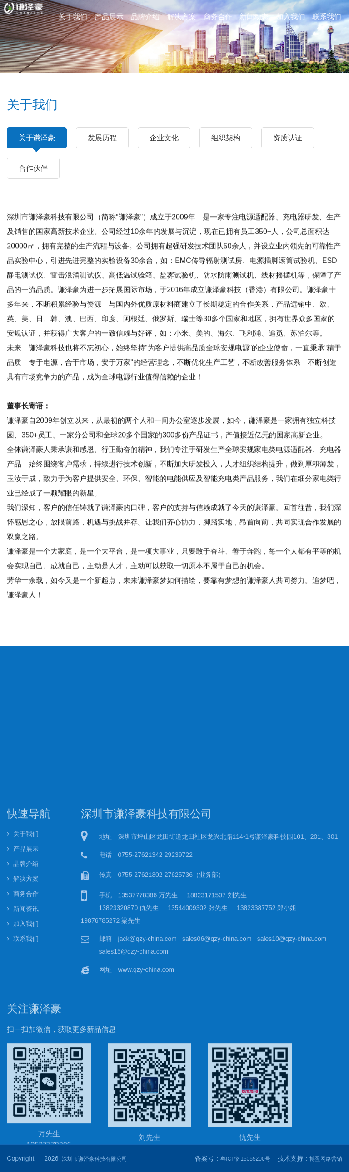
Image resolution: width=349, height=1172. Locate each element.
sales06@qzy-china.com (217, 1059)
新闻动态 (252, 16)
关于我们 (75, 16)
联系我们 (323, 16)
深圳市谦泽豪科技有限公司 (94, 1159)
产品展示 (111, 16)
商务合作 (217, 16)
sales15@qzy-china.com (134, 1072)
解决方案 (181, 16)
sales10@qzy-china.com (292, 1059)
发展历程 (102, 137)
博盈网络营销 (325, 1159)
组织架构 (225, 137)
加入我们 (288, 16)
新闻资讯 (23, 1030)
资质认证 (287, 137)
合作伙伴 (33, 168)
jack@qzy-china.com (147, 1059)
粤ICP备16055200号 (245, 1159)
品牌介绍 (146, 16)
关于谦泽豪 (37, 141)
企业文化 (164, 137)
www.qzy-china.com (146, 1090)
